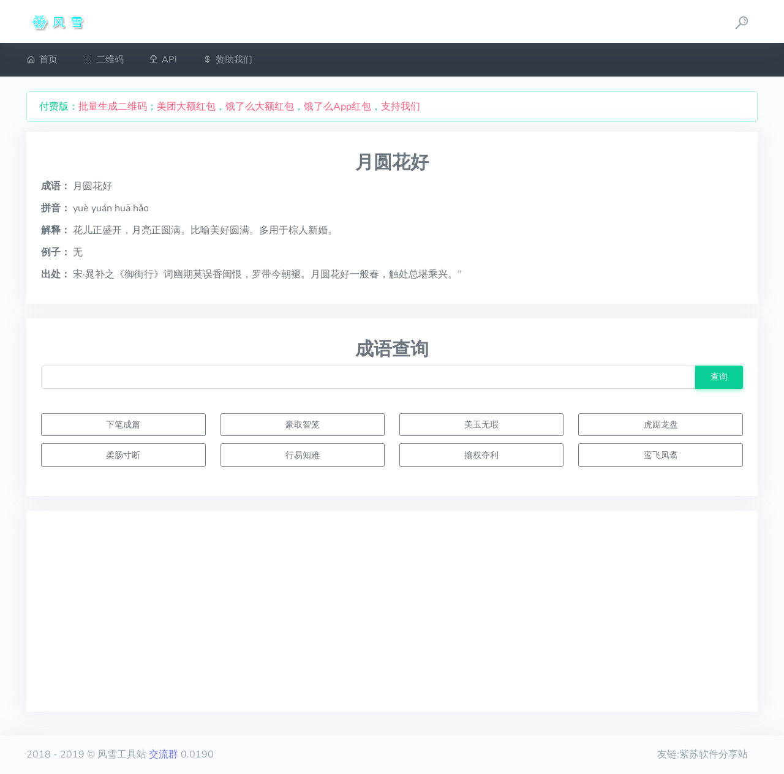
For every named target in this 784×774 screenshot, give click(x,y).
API (163, 59)
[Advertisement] (392, 611)
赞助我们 (227, 59)
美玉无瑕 (481, 424)
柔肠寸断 (123, 455)
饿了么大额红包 (259, 106)
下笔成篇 (123, 424)
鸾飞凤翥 (661, 455)
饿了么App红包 (337, 106)
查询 (719, 376)
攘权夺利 (481, 455)
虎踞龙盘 (661, 424)
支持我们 (400, 106)
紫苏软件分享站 (713, 754)
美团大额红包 (186, 106)
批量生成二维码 (112, 106)
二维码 (103, 59)
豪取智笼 (302, 424)
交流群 (163, 754)
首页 (42, 59)
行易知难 (302, 455)
